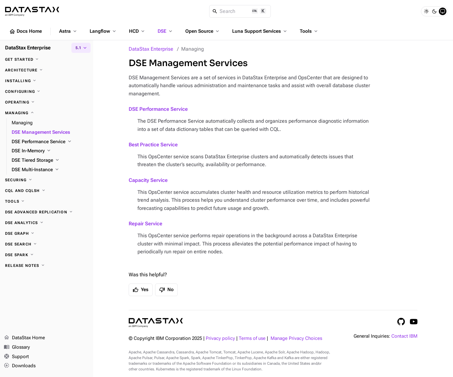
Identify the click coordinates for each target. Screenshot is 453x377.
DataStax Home (24, 338)
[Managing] (47, 113)
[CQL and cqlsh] (47, 190)
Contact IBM (404, 336)
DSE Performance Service (158, 109)
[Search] (240, 11)
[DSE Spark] (47, 255)
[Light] (426, 11)
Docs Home (25, 31)
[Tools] (47, 201)
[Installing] (47, 81)
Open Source (202, 31)
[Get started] (47, 59)
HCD (137, 31)
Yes (140, 290)
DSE (165, 31)
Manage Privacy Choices (296, 338)
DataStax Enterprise (151, 49)
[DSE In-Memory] (50, 151)
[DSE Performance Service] (50, 142)
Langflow (103, 31)
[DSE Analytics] (47, 222)
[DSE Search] (47, 244)
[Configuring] (47, 91)
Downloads (20, 366)
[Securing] (47, 180)
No (166, 290)
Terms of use (252, 338)
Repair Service (145, 224)
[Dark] (434, 11)
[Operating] (47, 102)
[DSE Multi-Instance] (50, 170)
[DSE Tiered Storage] (50, 160)
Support (16, 356)
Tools (309, 31)
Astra (68, 31)
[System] (442, 11)
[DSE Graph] (47, 233)
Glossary (17, 347)
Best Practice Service (153, 145)
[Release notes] (47, 265)
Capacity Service (148, 180)
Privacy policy (220, 338)
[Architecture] (47, 70)
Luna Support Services (260, 31)
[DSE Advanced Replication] (47, 212)
